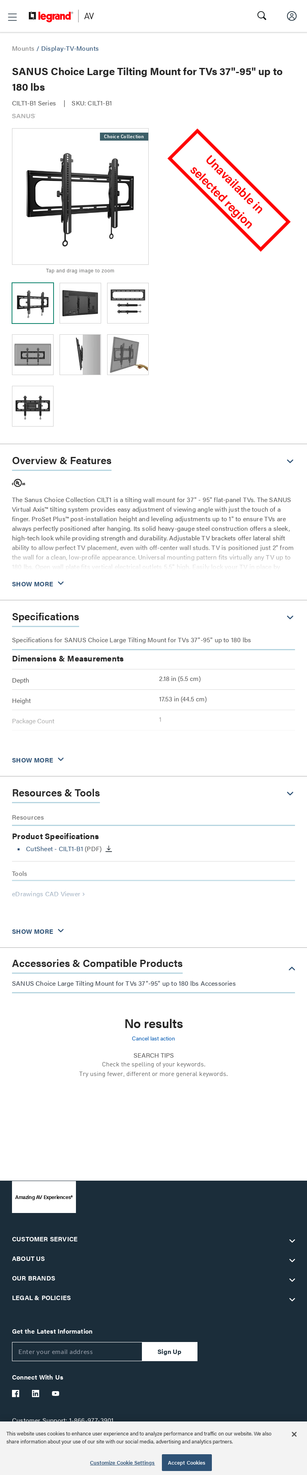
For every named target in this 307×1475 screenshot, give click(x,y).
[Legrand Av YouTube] (56, 1393)
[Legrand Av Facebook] (16, 1393)
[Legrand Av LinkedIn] (36, 1393)
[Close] (294, 1434)
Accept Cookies (187, 1462)
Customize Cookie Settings (122, 1462)
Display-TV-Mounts (70, 48)
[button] (12, 17)
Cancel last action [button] (153, 1038)
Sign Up (169, 1351)
